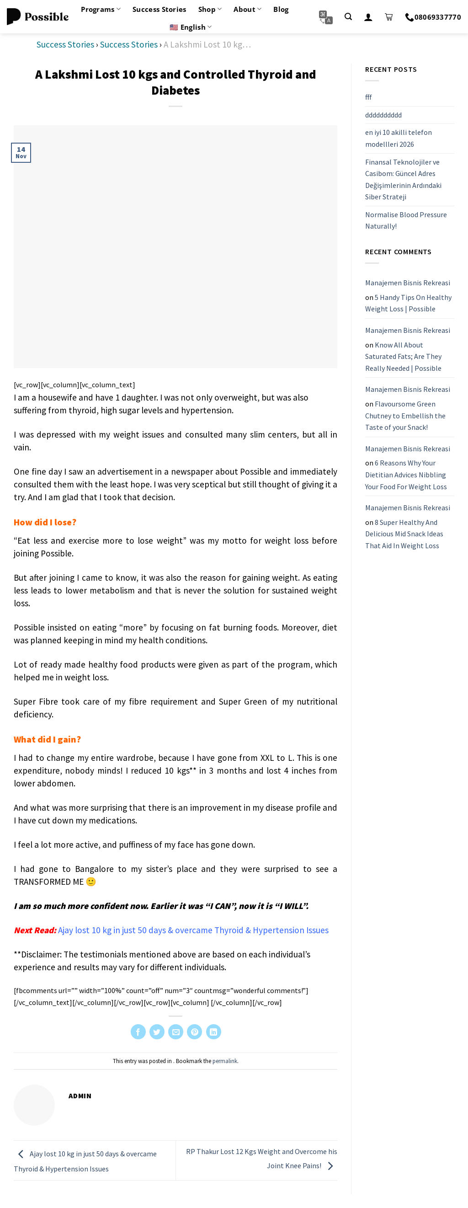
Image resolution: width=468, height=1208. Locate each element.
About (247, 9)
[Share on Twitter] (157, 1031)
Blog (280, 9)
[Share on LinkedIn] (213, 1031)
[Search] (348, 17)
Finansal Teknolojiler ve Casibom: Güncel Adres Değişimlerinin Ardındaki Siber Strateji (403, 179)
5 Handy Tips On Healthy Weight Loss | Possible (408, 303)
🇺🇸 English (191, 27)
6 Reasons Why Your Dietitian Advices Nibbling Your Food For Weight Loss (406, 474)
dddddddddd (383, 114)
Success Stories (159, 9)
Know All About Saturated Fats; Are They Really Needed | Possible (403, 356)
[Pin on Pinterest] (194, 1031)
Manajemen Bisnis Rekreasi (407, 282)
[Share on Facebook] (138, 1031)
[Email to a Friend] (175, 1031)
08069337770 (433, 16)
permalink (225, 1060)
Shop (210, 9)
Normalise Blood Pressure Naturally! (406, 220)
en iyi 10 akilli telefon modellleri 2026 (398, 138)
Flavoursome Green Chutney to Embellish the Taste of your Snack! (405, 415)
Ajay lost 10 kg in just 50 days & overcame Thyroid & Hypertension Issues (193, 930)
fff (368, 97)
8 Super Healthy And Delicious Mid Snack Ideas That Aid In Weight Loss (404, 534)
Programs (101, 9)
